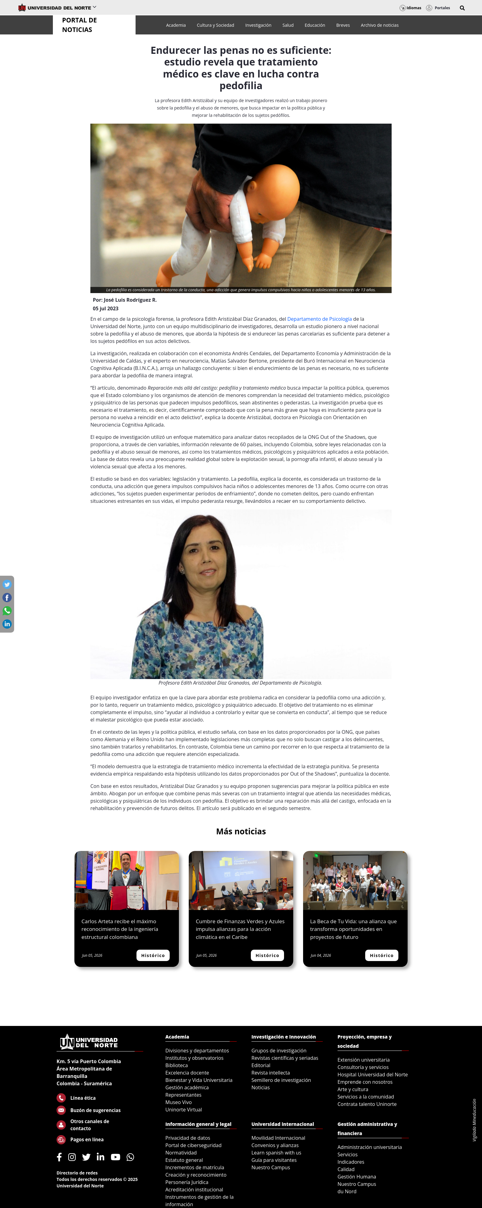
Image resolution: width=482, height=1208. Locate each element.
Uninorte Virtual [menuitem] (183, 1109)
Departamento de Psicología (319, 319)
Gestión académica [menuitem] (187, 1087)
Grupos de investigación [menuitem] (278, 1050)
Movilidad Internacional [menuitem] (278, 1137)
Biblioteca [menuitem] (176, 1065)
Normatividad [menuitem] (181, 1152)
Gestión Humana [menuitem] (357, 1176)
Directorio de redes (77, 1173)
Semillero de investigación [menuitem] (281, 1080)
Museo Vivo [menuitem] (178, 1102)
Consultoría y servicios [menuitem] (363, 1067)
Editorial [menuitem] (261, 1065)
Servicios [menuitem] (348, 1154)
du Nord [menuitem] (347, 1191)
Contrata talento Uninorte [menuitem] (367, 1104)
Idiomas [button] (410, 7)
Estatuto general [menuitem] (184, 1160)
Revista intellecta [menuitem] (270, 1072)
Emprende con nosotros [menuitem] (365, 1082)
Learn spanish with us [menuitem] (276, 1152)
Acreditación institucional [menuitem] (194, 1189)
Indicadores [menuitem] (351, 1161)
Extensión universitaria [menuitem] (364, 1059)
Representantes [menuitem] (183, 1094)
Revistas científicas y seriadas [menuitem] (284, 1058)
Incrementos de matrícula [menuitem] (194, 1167)
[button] (462, 8)
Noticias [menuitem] (260, 1087)
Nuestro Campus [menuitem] (270, 1167)
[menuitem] (176, 25)
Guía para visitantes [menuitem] (274, 1160)
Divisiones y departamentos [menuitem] (197, 1050)
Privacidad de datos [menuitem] (187, 1137)
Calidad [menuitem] (346, 1169)
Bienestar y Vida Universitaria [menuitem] (198, 1080)
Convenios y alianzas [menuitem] (275, 1145)
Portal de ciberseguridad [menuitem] (193, 1145)
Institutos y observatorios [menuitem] (194, 1058)
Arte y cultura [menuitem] (353, 1089)
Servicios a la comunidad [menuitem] (366, 1096)
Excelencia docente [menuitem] (187, 1072)
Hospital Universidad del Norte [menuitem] (373, 1074)
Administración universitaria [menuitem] (370, 1147)
